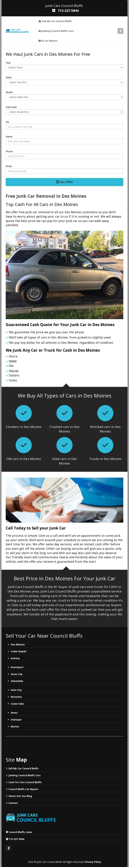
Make (9, 77)
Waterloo (16, 696)
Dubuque (16, 719)
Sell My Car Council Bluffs (23, 768)
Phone (9, 151)
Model (9, 92)
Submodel (11, 107)
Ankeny (15, 658)
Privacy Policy (93, 861)
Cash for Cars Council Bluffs (25, 782)
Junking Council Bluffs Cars (24, 775)
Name (9, 136)
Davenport (17, 667)
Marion (15, 726)
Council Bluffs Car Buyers (23, 789)
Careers (13, 803)
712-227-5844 (16, 839)
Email (9, 166)
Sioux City (17, 674)
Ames (14, 712)
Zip (7, 121)
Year (8, 62)
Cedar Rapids (19, 651)
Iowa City (16, 690)
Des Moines (18, 644)
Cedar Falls (17, 703)
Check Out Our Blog (20, 796)
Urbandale (17, 681)
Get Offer (64, 182)
